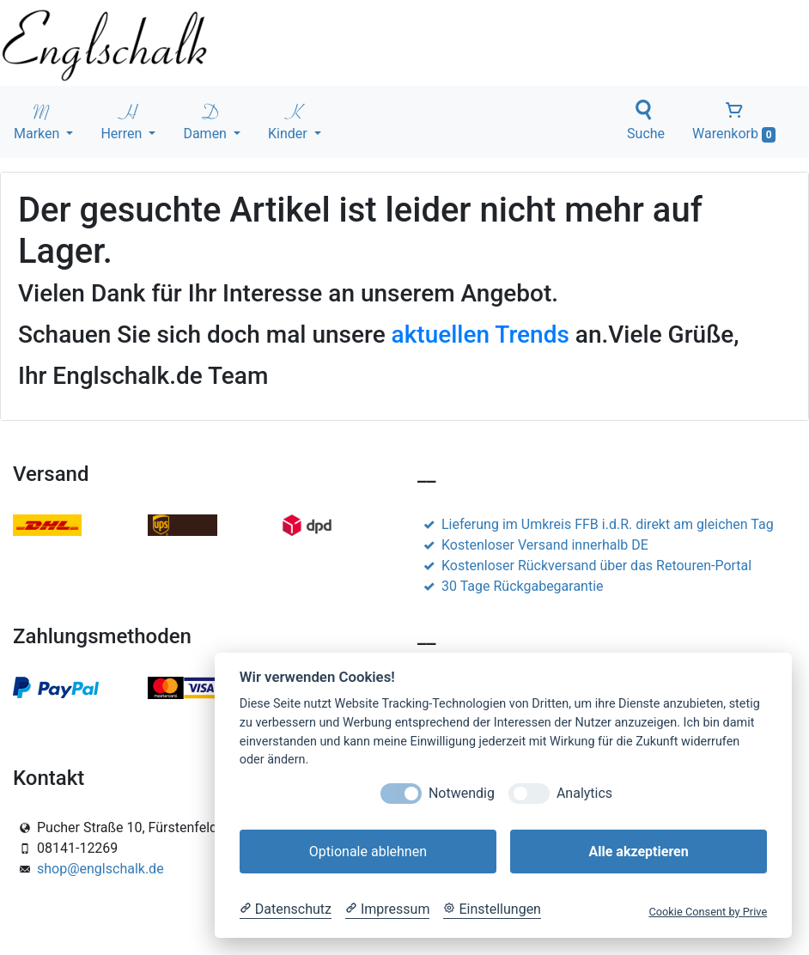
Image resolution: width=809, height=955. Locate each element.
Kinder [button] (289, 121)
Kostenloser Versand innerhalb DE (532, 545)
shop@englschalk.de (100, 869)
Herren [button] (122, 121)
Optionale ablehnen (368, 851)
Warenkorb (734, 121)
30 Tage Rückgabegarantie (510, 586)
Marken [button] (38, 121)
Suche (646, 121)
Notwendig (462, 793)
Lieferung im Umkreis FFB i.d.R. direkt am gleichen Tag (595, 524)
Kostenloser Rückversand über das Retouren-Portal (584, 565)
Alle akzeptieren (638, 851)
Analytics (584, 793)
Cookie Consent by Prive (707, 911)
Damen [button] (206, 121)
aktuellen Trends (480, 334)
